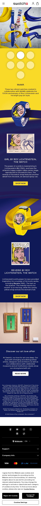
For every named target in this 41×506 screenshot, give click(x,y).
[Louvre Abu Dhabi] (10, 65)
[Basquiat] (30, 65)
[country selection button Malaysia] (17, 441)
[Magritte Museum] (30, 55)
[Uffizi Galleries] (20, 65)
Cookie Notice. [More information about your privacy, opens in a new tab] (29, 489)
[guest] (33, 3)
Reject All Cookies (10, 496)
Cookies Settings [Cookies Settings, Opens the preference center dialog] (20, 502)
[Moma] (20, 55)
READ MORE (20, 374)
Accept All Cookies (30, 495)
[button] (3, 3)
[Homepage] (20, 3)
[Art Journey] (10, 55)
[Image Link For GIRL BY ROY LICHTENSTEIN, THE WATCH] (20, 128)
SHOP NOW (20, 183)
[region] (20, 487)
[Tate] (20, 75)
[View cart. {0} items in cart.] (37, 3)
